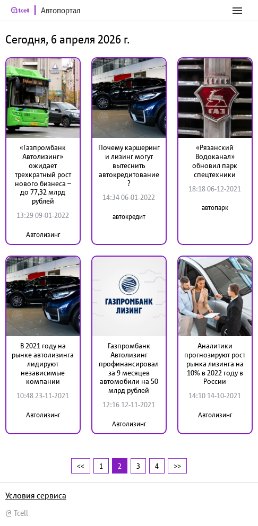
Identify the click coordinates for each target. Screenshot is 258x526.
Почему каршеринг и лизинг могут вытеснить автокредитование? (129, 165)
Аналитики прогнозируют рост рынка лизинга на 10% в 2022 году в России (214, 363)
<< (80, 465)
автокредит (129, 217)
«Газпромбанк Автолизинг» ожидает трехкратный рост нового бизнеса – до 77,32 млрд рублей (43, 174)
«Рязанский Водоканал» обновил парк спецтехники (214, 160)
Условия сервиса (35, 495)
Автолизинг (43, 235)
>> (177, 465)
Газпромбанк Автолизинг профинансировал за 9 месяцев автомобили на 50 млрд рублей (129, 367)
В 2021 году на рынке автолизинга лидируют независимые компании (43, 363)
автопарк (215, 208)
